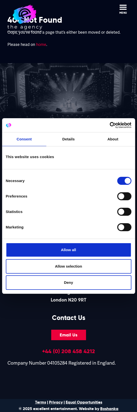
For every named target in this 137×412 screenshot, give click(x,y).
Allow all (68, 250)
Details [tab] (68, 139)
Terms (40, 402)
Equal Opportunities (84, 402)
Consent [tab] (24, 139)
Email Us (68, 335)
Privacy (56, 402)
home (41, 44)
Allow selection (68, 266)
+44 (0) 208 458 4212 (68, 351)
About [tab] (112, 139)
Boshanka (109, 408)
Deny (68, 282)
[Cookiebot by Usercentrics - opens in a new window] (109, 125)
